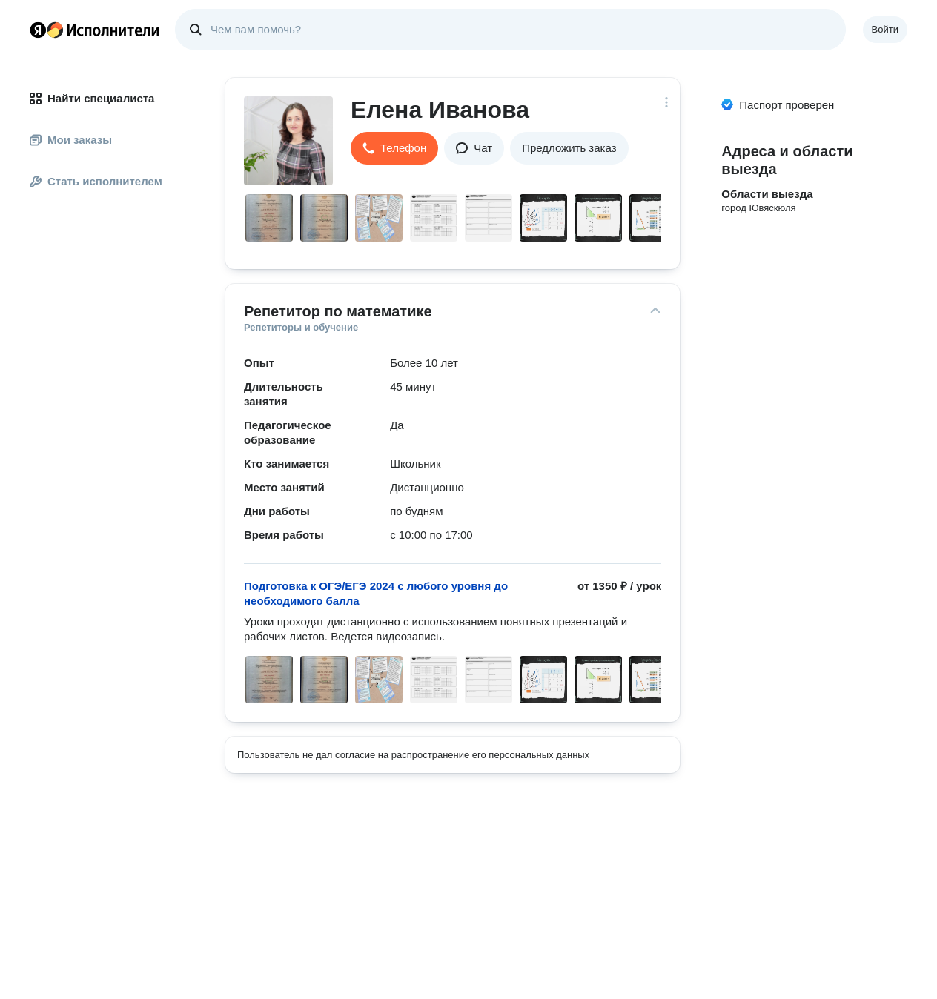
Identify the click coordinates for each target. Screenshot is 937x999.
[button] (394, 148)
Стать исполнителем (96, 181)
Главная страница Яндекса (38, 30)
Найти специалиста (92, 98)
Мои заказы (71, 139)
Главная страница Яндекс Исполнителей (95, 30)
